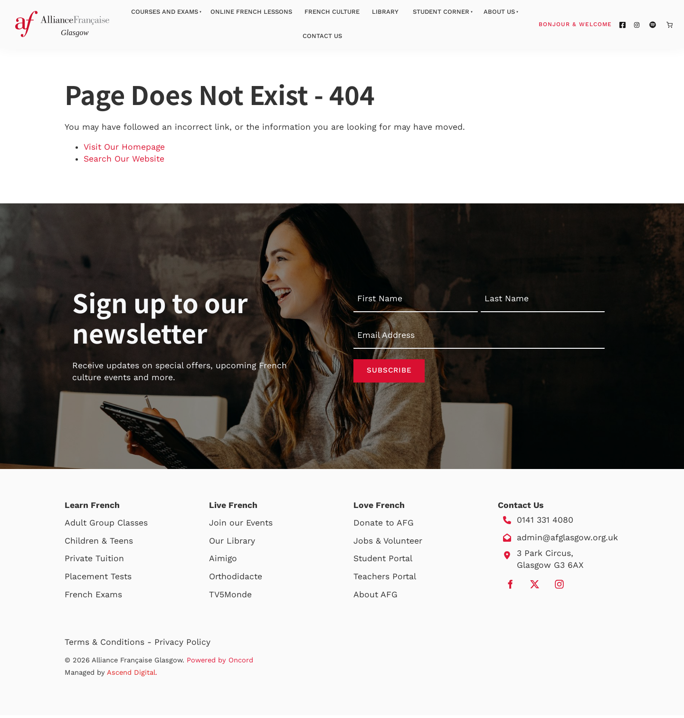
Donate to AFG (383, 525)
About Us (499, 11)
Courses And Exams (164, 11)
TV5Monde (230, 597)
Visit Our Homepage (124, 147)
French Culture (332, 11)
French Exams (93, 597)
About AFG (375, 597)
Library (385, 11)
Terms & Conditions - (109, 645)
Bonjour (593, 24)
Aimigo (223, 561)
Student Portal (382, 561)
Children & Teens (99, 543)
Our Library (232, 543)
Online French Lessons (251, 11)
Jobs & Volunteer (387, 543)
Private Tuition (94, 561)
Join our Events (241, 525)
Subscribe (389, 372)
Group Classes (118, 525)
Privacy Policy (182, 645)
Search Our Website (124, 158)
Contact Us (322, 35)
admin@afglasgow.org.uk (567, 541)
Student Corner (441, 11)
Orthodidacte (235, 579)
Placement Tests (98, 579)
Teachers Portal (384, 579)
